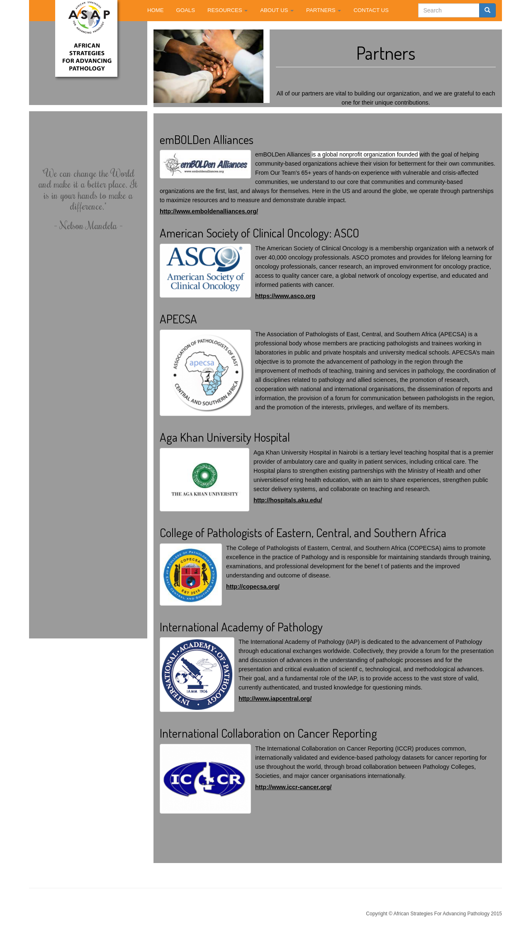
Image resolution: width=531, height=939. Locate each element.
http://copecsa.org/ (253, 586)
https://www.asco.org (285, 296)
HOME (155, 10)
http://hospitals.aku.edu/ (287, 500)
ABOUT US (277, 10)
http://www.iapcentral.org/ (275, 698)
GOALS (185, 10)
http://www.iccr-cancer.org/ (293, 787)
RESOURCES (227, 10)
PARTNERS (323, 10)
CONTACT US (371, 10)
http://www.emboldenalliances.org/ (209, 211)
